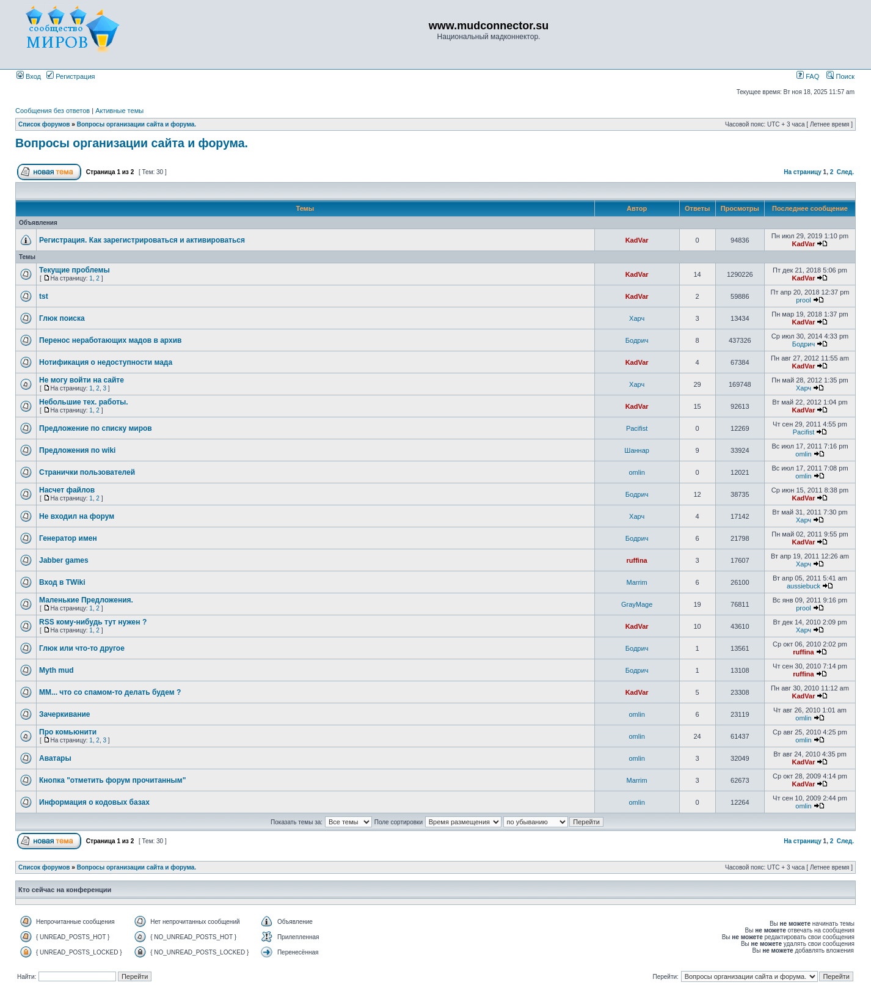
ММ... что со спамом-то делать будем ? (110, 692)
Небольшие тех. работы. (83, 402)
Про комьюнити (68, 732)
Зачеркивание (64, 714)
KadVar (637, 240)
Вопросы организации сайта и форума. (136, 124)
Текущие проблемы (74, 270)
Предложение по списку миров (95, 428)
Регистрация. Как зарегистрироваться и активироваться (142, 240)
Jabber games (64, 560)
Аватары (55, 758)
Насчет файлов (67, 490)
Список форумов (44, 124)
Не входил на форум (76, 516)
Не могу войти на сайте (81, 380)
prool (803, 300)
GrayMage (636, 604)
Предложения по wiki (77, 450)
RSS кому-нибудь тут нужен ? (93, 622)
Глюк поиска (62, 318)
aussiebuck (803, 586)
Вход (28, 76)
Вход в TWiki (62, 582)
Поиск (840, 76)
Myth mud (56, 670)
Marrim (637, 582)
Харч (636, 318)
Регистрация (70, 76)
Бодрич (637, 340)
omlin (803, 454)
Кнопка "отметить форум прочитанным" (112, 780)
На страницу (803, 172)
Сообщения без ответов (52, 110)
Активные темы (119, 110)
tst (43, 296)
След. (845, 172)
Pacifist (636, 428)
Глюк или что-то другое (82, 648)
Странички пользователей (87, 472)
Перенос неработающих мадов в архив (110, 340)
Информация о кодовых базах (94, 802)
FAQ (807, 76)
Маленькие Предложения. (86, 600)
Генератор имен (68, 538)
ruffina (637, 560)
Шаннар (636, 450)
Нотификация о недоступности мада (105, 362)
